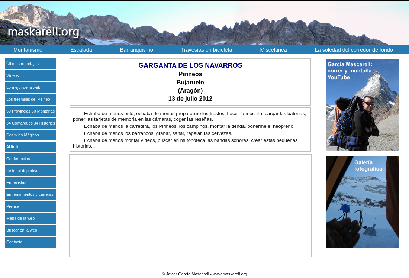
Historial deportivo (22, 170)
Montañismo (27, 50)
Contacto (14, 242)
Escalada (81, 50)
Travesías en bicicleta (206, 50)
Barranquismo (136, 50)
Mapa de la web (20, 218)
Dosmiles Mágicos (22, 135)
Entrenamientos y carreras (30, 194)
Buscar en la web (21, 230)
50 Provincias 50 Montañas (30, 111)
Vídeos (12, 75)
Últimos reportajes (22, 63)
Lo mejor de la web (23, 87)
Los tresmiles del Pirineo (28, 99)
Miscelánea (273, 50)
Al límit (12, 147)
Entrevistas (16, 182)
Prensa (12, 206)
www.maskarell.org (230, 274)
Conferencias (18, 158)
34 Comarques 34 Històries (30, 123)
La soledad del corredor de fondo (354, 50)
